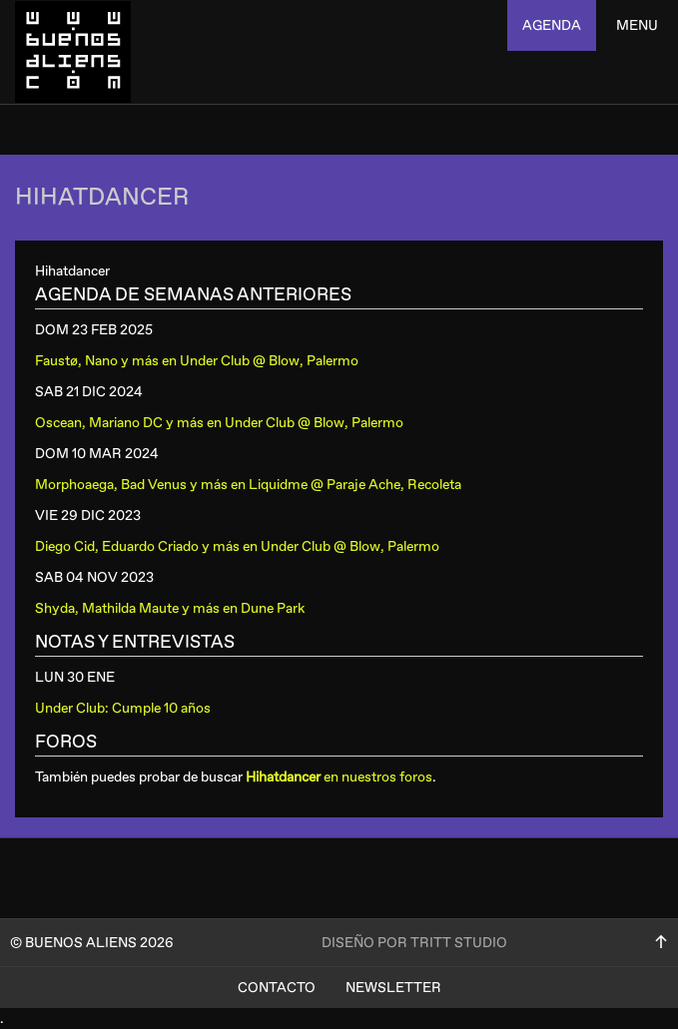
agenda (551, 25)
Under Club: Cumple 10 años (123, 708)
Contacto (277, 987)
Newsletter (393, 987)
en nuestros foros (339, 777)
